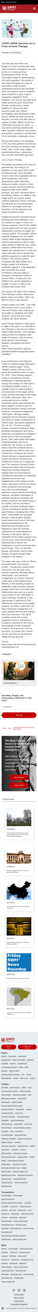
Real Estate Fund (16, 1228)
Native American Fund (8, 1157)
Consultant (27, 1203)
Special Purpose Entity (8, 1175)
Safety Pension (6, 1171)
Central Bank (20, 1109)
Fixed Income (22, 1210)
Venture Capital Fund (19, 1239)
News (26, 1067)
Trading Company (7, 1182)
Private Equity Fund (7, 1225)
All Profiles (4, 1087)
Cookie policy (19, 1301)
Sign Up (19, 715)
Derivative (4, 1210)
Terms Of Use (19, 1298)
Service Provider (28, 1228)
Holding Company (7, 1142)
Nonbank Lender (22, 1157)
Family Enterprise (7, 1124)
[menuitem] (4, 1057)
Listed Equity (13, 1217)
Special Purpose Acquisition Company (13, 1235)
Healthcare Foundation (8, 1138)
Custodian (4, 1256)
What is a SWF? (14, 1071)
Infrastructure (15, 1214)
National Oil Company (20, 1153)
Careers (28, 1074)
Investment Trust (22, 1146)
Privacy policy (19, 1294)
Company (29, 1109)
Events (21, 1067)
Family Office (18, 1124)
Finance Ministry (6, 1127)
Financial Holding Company (22, 1127)
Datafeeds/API (6, 1060)
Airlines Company (25, 1091)
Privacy (32, 1078)
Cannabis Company (7, 1109)
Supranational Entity (19, 1179)
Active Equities (18, 1195)
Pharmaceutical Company (15, 1160)
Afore (30, 1087)
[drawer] (34, 8)
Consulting (4, 1063)
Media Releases (6, 1078)
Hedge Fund (5, 1214)
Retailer (24, 1168)
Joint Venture (5, 1149)
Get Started (21, 778)
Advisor (24, 1087)
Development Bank (23, 1116)
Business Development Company (12, 1106)
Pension (32, 1157)
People (3, 1160)
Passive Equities (6, 1221)
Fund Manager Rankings (9, 1067)
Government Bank (7, 1135)
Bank (29, 1095)
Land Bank (14, 1149)
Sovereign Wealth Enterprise (10, 1074)
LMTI (23, 1074)
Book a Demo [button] (8, 1047)
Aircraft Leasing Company (9, 1091)
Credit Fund (14, 1206)
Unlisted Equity (6, 1239)
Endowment (5, 1120)
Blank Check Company (8, 1098)
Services (4, 1056)
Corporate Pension (7, 1113)
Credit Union (19, 1113)
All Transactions (6, 1195)
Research (4, 1071)
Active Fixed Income (7, 1199)
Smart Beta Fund (6, 1232)
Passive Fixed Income (20, 1221)
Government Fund (20, 1135)
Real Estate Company (19, 1164)
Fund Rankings (22, 1063)
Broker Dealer (5, 1102)
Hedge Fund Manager (25, 1138)
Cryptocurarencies (25, 1206)
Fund (11, 1131)
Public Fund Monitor (18, 1060)
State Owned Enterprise (25, 1175)
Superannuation (6, 1179)
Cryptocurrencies (24, 1252)
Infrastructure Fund (27, 1214)
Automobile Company (19, 1095)
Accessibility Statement (18, 1304)
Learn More (21, 785)
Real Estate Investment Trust (10, 1168)
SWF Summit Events (8, 2)
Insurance (17, 1142)
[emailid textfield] (19, 706)
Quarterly (13, 1063)
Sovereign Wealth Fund (20, 1171)
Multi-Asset (22, 1217)
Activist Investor (15, 1087)
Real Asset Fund (21, 1225)
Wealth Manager (6, 1186)
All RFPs (4, 1248)
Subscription (12, 1056)
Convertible (5, 1206)
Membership (22, 1056)
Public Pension (6, 1164)
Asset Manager (6, 1095)
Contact (15, 1078)
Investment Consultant (8, 1146)
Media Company (6, 1153)
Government (19, 1131)
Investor (32, 1146)
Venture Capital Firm (21, 1182)
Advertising (30, 1060)
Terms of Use (24, 1078)
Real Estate (5, 1228)
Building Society (17, 1102)
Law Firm (23, 1149)
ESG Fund (12, 1210)
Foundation (5, 1131)
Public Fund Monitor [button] (27, 1047)
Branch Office (22, 1098)
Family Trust (28, 1124)
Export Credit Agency (17, 1120)
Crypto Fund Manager (8, 1116)
